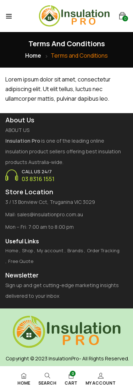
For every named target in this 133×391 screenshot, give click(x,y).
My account (50, 250)
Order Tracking (103, 250)
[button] (122, 16)
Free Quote (20, 261)
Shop (27, 250)
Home (33, 55)
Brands (75, 250)
